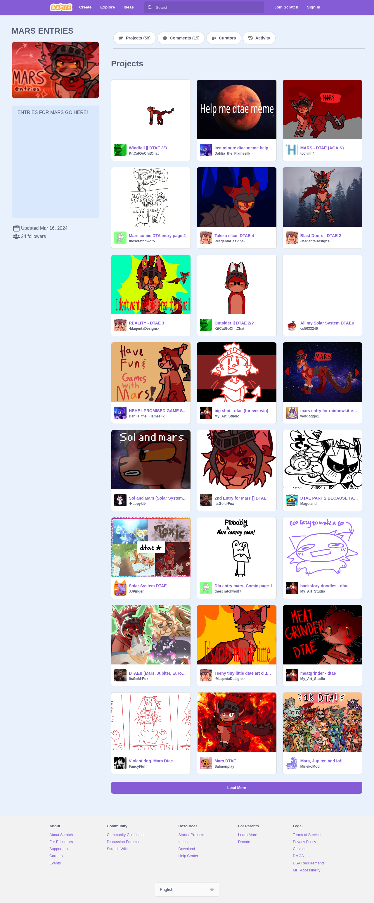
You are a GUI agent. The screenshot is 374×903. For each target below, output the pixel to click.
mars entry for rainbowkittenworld (329, 410)
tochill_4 (307, 153)
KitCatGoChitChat (144, 153)
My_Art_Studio (226, 416)
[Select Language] (187, 890)
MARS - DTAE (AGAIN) (322, 148)
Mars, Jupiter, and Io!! (321, 761)
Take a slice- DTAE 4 (234, 235)
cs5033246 (309, 329)
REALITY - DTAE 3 (146, 323)
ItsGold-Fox (224, 504)
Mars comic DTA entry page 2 (157, 235)
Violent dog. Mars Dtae (151, 761)
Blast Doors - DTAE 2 (320, 235)
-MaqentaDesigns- (229, 241)
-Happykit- (137, 504)
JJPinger (136, 591)
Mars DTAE (225, 761)
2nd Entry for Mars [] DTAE (240, 498)
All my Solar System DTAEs (327, 323)
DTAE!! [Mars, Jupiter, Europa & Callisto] (158, 673)
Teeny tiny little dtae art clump (243, 673)
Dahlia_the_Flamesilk (232, 153)
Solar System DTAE (148, 585)
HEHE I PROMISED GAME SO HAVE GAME (158, 410)
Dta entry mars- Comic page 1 (243, 585)
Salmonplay (224, 766)
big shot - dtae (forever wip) (241, 410)
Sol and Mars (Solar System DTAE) (158, 498)
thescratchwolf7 (142, 241)
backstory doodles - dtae (324, 585)
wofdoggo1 (309, 416)
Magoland (308, 504)
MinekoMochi (311, 766)
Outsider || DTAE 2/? (234, 323)
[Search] (150, 7)
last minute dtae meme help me (243, 148)
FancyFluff (138, 766)
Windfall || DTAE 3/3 (148, 148)
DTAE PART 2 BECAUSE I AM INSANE (329, 498)
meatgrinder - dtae (318, 673)
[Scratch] (61, 7)
